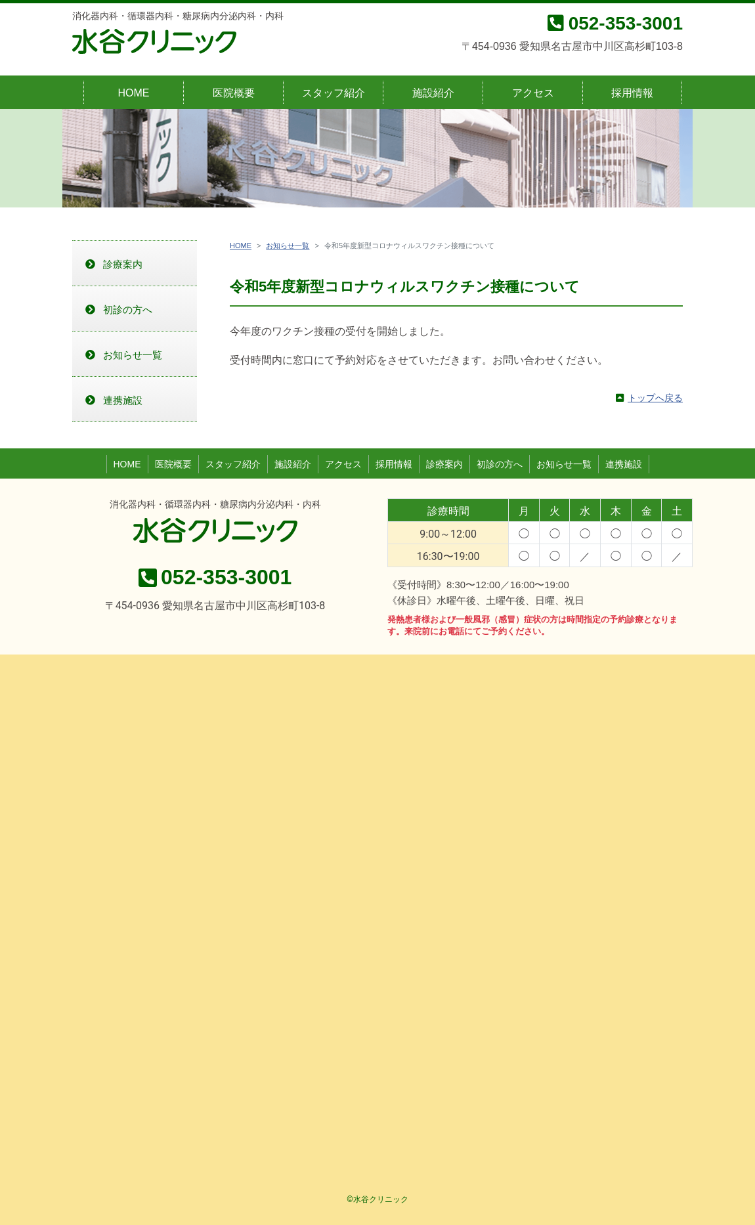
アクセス (533, 92)
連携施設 (122, 400)
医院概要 (234, 92)
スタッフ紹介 (333, 92)
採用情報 (632, 92)
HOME (134, 92)
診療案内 (122, 264)
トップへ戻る (655, 398)
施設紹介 (433, 92)
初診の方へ (127, 309)
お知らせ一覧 (287, 245)
